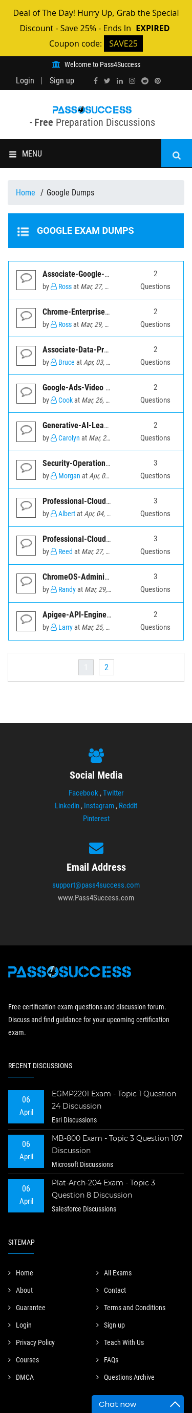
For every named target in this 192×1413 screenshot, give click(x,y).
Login (25, 80)
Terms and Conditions (130, 1308)
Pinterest (96, 818)
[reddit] (144, 81)
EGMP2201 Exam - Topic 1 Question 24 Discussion (114, 1100)
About (20, 1290)
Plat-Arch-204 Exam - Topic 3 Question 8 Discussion (103, 1189)
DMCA (21, 1377)
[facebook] (96, 81)
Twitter (113, 793)
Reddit (128, 805)
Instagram (99, 805)
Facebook (83, 793)
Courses (23, 1360)
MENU (25, 154)
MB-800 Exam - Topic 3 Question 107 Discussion (117, 1144)
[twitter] (107, 81)
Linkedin (67, 805)
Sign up (62, 80)
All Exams (114, 1273)
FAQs (107, 1360)
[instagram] (132, 81)
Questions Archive (125, 1377)
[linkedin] (120, 81)
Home (26, 192)
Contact (111, 1290)
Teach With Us (120, 1342)
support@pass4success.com (96, 885)
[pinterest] (158, 81)
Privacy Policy (31, 1342)
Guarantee (27, 1308)
